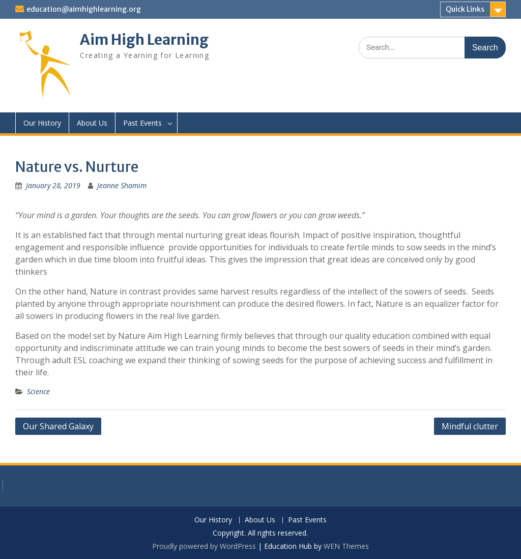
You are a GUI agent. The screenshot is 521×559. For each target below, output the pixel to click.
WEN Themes (346, 546)
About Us (92, 123)
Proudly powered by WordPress (204, 546)
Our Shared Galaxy (58, 426)
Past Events (142, 123)
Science (38, 391)
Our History (42, 123)
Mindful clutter (470, 426)
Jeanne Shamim (122, 185)
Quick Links (465, 9)
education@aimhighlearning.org (83, 9)
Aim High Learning (144, 40)
